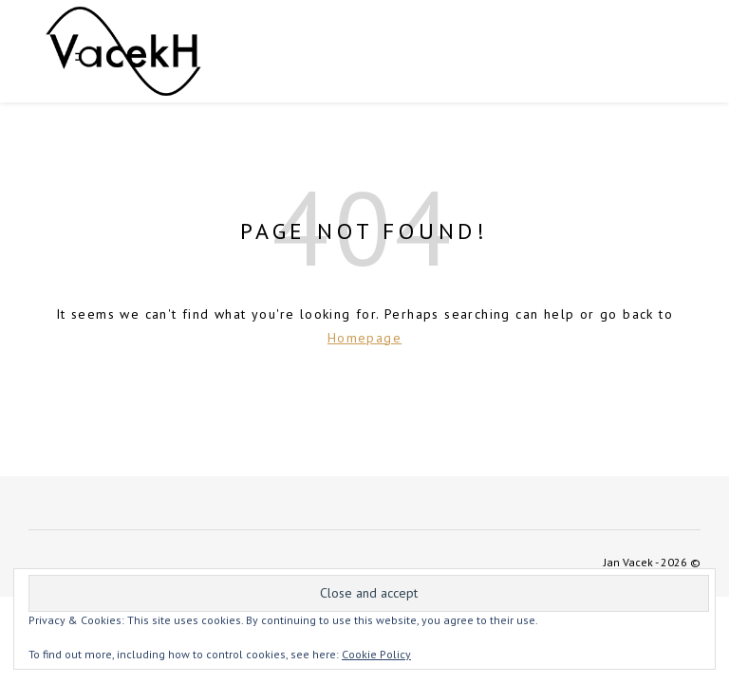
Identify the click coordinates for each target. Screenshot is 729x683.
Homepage (364, 337)
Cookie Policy (376, 654)
